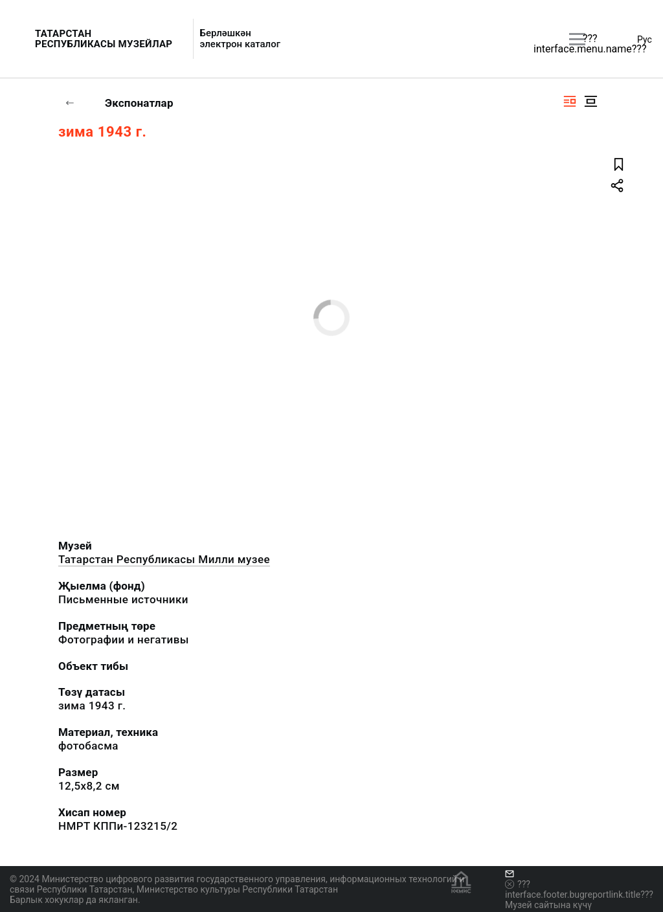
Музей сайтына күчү (548, 905)
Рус (644, 39)
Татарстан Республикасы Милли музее (164, 559)
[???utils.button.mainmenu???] (577, 39)
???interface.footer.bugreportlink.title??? (579, 889)
